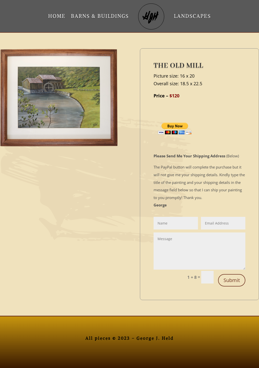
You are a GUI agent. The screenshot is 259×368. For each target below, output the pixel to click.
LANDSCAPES (192, 16)
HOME (56, 16)
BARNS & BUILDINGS (100, 16)
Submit (232, 280)
